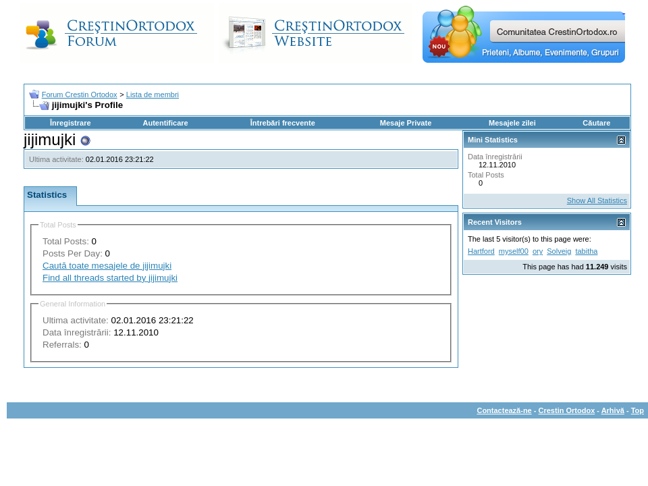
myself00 (514, 251)
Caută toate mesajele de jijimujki (107, 266)
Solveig (559, 251)
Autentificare (165, 123)
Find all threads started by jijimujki (110, 278)
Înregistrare (70, 123)
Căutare (596, 123)
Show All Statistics (597, 200)
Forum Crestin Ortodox (79, 94)
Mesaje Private (405, 123)
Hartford (481, 251)
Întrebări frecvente (282, 123)
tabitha (586, 251)
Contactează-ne (504, 410)
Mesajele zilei (512, 123)
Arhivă (612, 410)
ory (538, 251)
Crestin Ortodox (567, 410)
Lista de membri (152, 94)
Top (637, 410)
